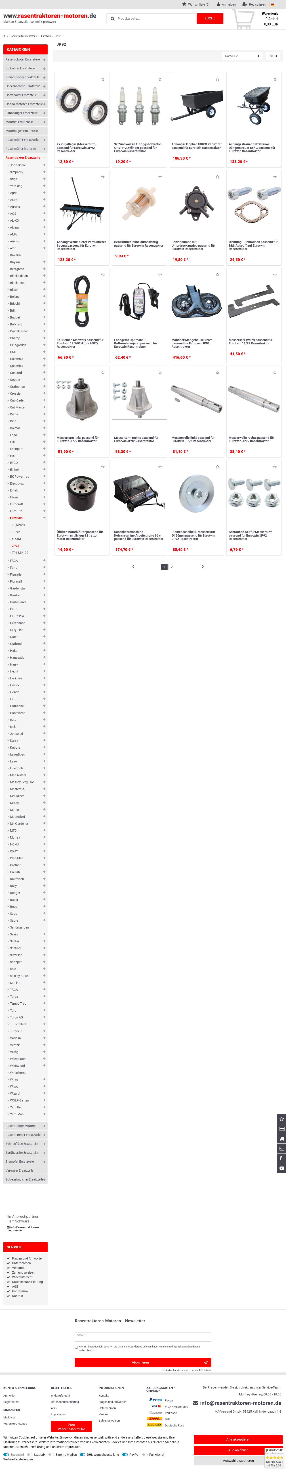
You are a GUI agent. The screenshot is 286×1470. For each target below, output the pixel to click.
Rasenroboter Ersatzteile (23, 59)
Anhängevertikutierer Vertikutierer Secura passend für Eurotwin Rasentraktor (81, 245)
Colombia (16, 359)
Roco (13, 906)
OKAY (14, 851)
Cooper (15, 379)
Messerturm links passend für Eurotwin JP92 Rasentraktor (78, 439)
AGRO (14, 200)
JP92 (15, 546)
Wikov (14, 1086)
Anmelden (9, 1395)
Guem (14, 637)
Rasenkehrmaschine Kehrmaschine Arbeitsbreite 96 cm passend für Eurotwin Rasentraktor (138, 535)
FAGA (14, 560)
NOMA (14, 844)
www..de (49, 18)
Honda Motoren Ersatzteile (24, 104)
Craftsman (17, 386)
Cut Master (17, 407)
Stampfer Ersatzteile (20, 1161)
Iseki (13, 727)
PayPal (134, 1454)
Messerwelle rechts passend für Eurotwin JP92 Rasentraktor (251, 439)
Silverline (16, 955)
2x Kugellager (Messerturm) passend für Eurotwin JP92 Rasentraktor (77, 147)
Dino (13, 421)
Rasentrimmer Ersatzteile (23, 1135)
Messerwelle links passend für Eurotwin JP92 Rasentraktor (193, 439)
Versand (18, 1268)
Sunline (15, 983)
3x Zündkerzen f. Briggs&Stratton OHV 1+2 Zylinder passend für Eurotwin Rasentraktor (138, 147)
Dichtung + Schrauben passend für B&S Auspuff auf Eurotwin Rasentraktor (253, 245)
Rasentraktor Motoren (21, 1126)
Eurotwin (46, 36)
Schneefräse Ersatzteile (22, 1143)
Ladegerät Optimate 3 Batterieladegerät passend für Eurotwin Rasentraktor (135, 343)
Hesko (14, 685)
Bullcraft (16, 324)
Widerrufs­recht (60, 1395)
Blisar (14, 290)
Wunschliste (103, 80)
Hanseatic (17, 657)
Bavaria (15, 255)
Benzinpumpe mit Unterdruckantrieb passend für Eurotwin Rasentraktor (193, 245)
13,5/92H (18, 525)
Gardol (14, 595)
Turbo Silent (18, 1024)
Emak (14, 490)
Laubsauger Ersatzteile (22, 113)
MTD (13, 830)
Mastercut (17, 789)
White (14, 1079)
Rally (13, 886)
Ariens (14, 241)
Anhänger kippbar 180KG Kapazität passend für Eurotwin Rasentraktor (197, 145)
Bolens (14, 296)
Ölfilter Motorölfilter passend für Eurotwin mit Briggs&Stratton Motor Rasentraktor (80, 535)
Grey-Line (16, 630)
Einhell (14, 469)
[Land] (272, 4)
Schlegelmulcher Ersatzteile (24, 1179)
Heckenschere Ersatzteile (23, 86)
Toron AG (16, 1017)
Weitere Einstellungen (18, 1459)
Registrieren (11, 1401)
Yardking (16, 186)
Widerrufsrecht (22, 1277)
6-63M (16, 539)
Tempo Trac (18, 1003)
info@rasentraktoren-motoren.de (23, 1229)
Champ (15, 338)
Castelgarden (19, 331)
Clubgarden (18, 345)
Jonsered (16, 733)
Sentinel (15, 948)
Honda (14, 692)
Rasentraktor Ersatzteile (23, 36)
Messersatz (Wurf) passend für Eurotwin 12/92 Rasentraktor (250, 341)
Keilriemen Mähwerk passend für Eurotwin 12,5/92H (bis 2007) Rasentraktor (80, 343)
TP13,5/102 (20, 552)
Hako (13, 650)
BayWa (15, 262)
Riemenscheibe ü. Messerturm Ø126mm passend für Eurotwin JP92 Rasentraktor (193, 535)
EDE (13, 442)
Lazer (14, 761)
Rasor (14, 900)
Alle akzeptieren (238, 1439)
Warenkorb (10, 1423)
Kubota (15, 747)
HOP (13, 699)
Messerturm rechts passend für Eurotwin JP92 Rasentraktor (136, 439)
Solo (13, 969)
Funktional (156, 1454)
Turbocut (16, 1031)
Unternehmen (21, 1263)
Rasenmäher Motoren (21, 148)
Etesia (14, 497)
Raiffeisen (17, 879)
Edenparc (16, 449)
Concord (16, 373)
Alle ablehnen (238, 1450)
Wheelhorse (18, 1072)
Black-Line (17, 283)
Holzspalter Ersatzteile (21, 95)
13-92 (16, 532)
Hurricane (17, 706)
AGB (15, 1286)
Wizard (15, 1093)
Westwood (17, 1066)
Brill (12, 310)
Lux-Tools (16, 768)
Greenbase (17, 623)
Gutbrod (16, 643)
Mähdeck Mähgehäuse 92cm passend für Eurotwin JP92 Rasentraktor (192, 343)
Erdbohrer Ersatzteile (20, 68)
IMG (13, 720)
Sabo (13, 913)
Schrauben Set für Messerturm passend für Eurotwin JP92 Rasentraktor (250, 535)
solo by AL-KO (19, 976)
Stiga (13, 179)
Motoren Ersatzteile (19, 122)
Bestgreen (17, 269)
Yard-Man (17, 1114)
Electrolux (17, 483)
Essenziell (17, 1454)
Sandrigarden (19, 927)
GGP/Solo (17, 616)
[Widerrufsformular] (71, 1427)
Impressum (20, 1291)
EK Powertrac (19, 476)
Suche (210, 18)
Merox (14, 803)
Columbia (16, 366)
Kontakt (17, 1296)
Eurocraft (16, 504)
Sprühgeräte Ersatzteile (22, 1152)
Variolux (15, 1038)
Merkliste (9, 1417)
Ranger (15, 893)
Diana (14, 414)
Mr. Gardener (19, 823)
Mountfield (17, 816)
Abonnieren (170, 1362)
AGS (13, 213)
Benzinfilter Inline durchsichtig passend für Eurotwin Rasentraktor (138, 243)
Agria (13, 193)
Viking (14, 1052)
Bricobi (15, 303)
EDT (13, 456)
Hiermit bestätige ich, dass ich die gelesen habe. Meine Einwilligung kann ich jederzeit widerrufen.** (139, 1348)
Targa (14, 996)
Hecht (14, 671)
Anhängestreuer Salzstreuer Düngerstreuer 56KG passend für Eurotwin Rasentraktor (252, 147)
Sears (14, 934)
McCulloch (17, 796)
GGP (13, 609)
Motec (14, 810)
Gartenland (18, 602)
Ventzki (15, 1045)
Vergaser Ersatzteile (19, 1170)
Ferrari (14, 567)
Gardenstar (18, 588)
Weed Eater (18, 1059)
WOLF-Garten (19, 1100)
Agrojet (15, 206)
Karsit (14, 740)
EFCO (14, 462)
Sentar (14, 941)
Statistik (39, 1454)
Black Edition (19, 276)
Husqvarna (17, 713)
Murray (15, 837)
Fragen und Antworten (27, 1258)
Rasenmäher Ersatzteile (22, 140)
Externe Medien (66, 1454)
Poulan (15, 872)
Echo (13, 435)
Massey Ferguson (22, 782)
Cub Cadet (17, 400)
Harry (14, 664)
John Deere (18, 165)
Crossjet (15, 393)
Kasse (23, 1423)
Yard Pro (16, 1107)
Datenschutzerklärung (27, 1282)
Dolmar (15, 428)
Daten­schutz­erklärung (65, 1401)
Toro (13, 1010)
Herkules (16, 678)
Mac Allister (18, 775)
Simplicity (16, 172)
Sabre (14, 920)
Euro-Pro (16, 511)
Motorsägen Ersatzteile (22, 131)
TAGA (14, 989)
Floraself (16, 581)
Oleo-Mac (16, 858)
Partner (15, 865)
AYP (13, 248)
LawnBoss (17, 754)
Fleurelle (15, 574)
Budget (15, 317)
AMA (13, 234)
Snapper (16, 962)
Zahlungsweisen (23, 1272)
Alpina (14, 227)
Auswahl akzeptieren (238, 1461)
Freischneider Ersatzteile (22, 77)
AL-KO (14, 220)
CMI (13, 352)
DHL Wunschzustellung (103, 1454)
